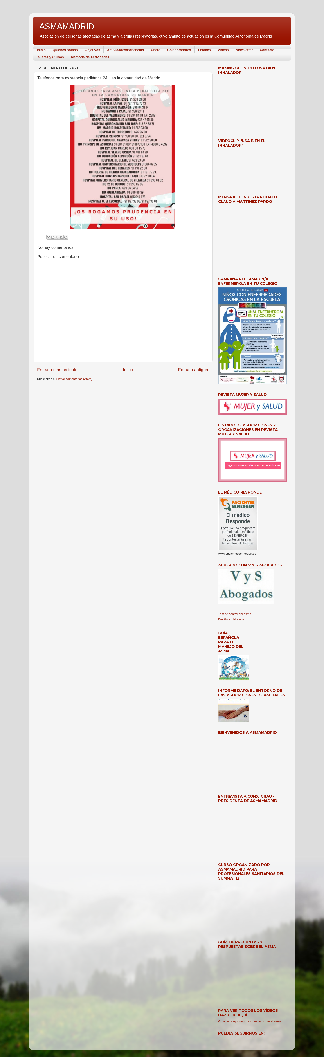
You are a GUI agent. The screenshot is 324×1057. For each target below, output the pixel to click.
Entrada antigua (193, 369)
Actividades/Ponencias (125, 50)
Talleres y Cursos (50, 57)
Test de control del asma (234, 614)
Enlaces (204, 50)
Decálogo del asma (231, 619)
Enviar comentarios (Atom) (74, 379)
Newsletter (244, 50)
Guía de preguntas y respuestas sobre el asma (249, 1021)
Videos (223, 50)
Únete (155, 50)
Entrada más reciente (57, 369)
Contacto (267, 50)
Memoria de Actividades (90, 57)
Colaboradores (179, 50)
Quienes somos (65, 50)
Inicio (41, 50)
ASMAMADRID (66, 26)
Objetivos (92, 50)
